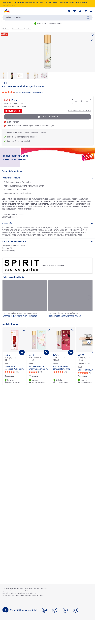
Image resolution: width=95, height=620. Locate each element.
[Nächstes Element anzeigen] (89, 342)
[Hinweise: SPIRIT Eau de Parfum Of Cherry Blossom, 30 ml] (33, 376)
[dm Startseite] (6, 11)
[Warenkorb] (85, 10)
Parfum (28, 29)
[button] (91, 10)
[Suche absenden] (88, 17)
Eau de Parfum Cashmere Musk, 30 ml (14, 368)
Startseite (5, 29)
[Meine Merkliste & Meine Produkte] (74, 10)
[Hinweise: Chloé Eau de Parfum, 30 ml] (82, 376)
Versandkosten (42, 588)
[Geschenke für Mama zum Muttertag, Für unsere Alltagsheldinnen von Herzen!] (24, 300)
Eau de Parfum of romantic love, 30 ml (61, 368)
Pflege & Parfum (18, 29)
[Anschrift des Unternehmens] (47, 241)
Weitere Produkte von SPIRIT (34, 265)
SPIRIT (5, 83)
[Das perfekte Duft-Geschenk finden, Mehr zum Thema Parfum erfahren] (70, 300)
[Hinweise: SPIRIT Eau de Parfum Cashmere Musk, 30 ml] (9, 376)
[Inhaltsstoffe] (47, 223)
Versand (25, 107)
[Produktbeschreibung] (47, 178)
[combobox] (47, 17)
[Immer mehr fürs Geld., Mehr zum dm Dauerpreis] (47, 157)
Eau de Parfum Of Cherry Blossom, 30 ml (38, 368)
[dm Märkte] (69, 10)
